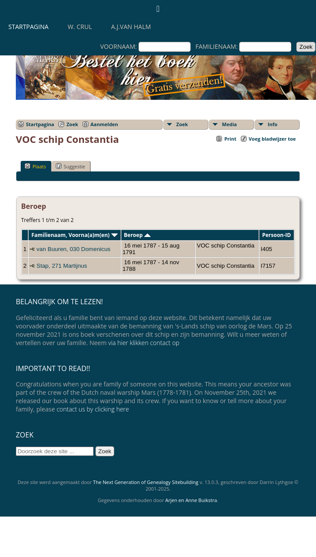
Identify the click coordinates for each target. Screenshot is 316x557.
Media (229, 124)
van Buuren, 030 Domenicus (73, 249)
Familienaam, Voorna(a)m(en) (74, 235)
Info (272, 124)
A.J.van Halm (131, 26)
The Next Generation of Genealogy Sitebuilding (146, 482)
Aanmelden (104, 124)
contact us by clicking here (93, 409)
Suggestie (70, 166)
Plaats (35, 166)
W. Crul (80, 26)
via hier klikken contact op (143, 343)
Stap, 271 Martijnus (61, 265)
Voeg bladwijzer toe (272, 138)
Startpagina (28, 26)
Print (230, 138)
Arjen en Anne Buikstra (191, 500)
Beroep (137, 235)
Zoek (72, 124)
